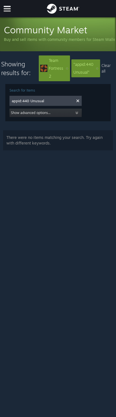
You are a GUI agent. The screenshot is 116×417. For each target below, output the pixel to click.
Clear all (106, 68)
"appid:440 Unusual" (85, 68)
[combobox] (43, 101)
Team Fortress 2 (54, 68)
